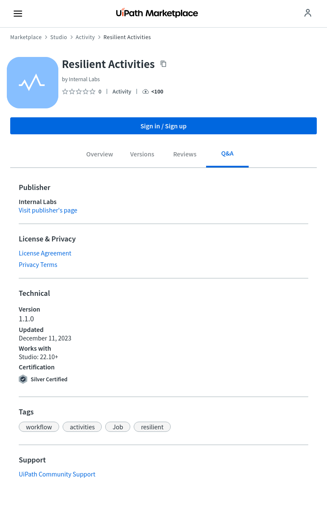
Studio (58, 37)
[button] (39, 427)
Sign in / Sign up (164, 126)
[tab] (99, 155)
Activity (85, 37)
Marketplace (26, 37)
